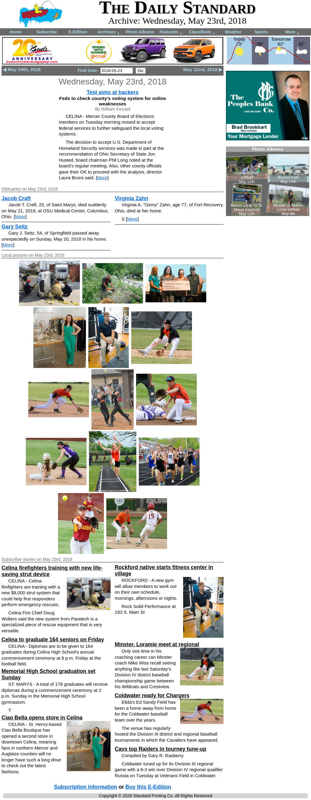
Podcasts (171, 32)
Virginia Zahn (132, 198)
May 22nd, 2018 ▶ (202, 69)
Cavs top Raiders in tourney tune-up (160, 749)
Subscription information (85, 787)
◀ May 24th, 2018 (22, 69)
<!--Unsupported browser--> (267, 181)
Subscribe (46, 31)
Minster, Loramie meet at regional (157, 644)
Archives (109, 32)
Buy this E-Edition (148, 787)
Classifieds (202, 32)
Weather (233, 31)
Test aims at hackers (112, 92)
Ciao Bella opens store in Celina (42, 718)
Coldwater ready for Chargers (152, 695)
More (292, 32)
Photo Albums (140, 31)
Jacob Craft (16, 198)
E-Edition (77, 31)
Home (16, 31)
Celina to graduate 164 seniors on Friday (53, 640)
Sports (261, 31)
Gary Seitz (15, 227)
